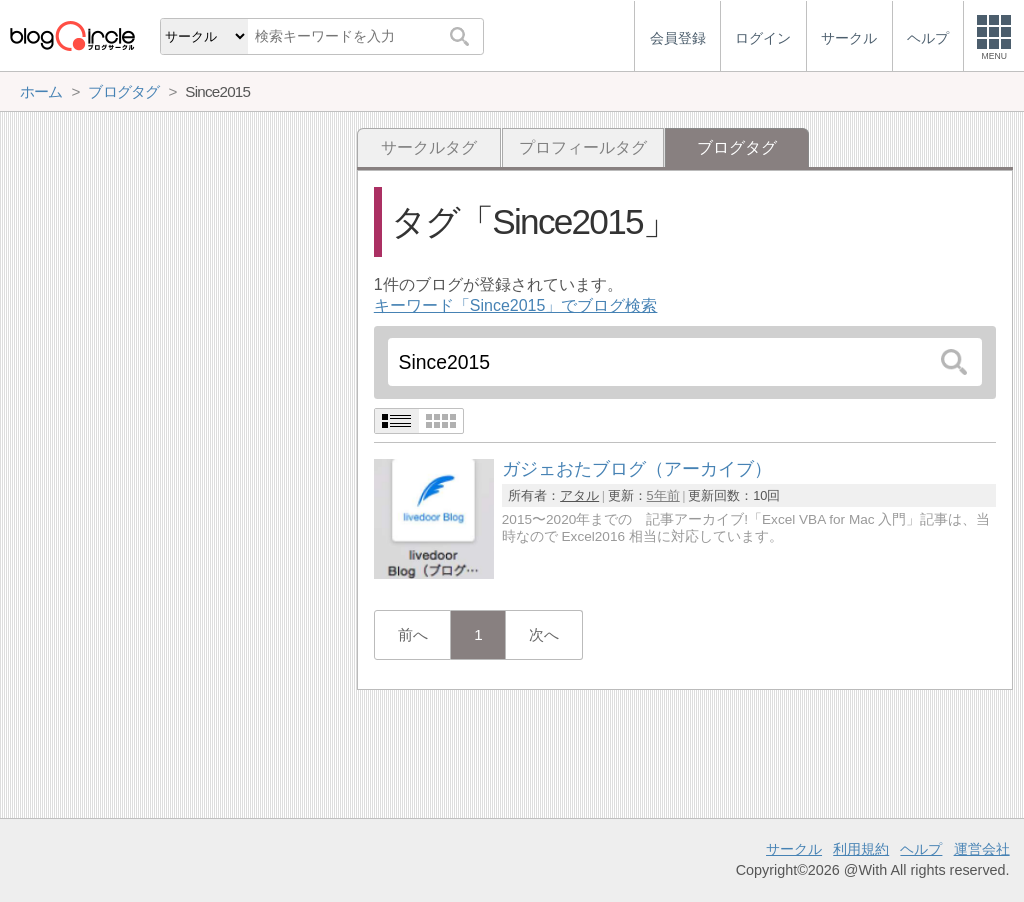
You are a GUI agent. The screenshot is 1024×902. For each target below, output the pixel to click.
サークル (794, 849)
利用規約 (861, 849)
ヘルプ (921, 849)
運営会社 (982, 849)
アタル (579, 495)
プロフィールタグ (583, 147)
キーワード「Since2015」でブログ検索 (516, 305)
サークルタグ (429, 147)
